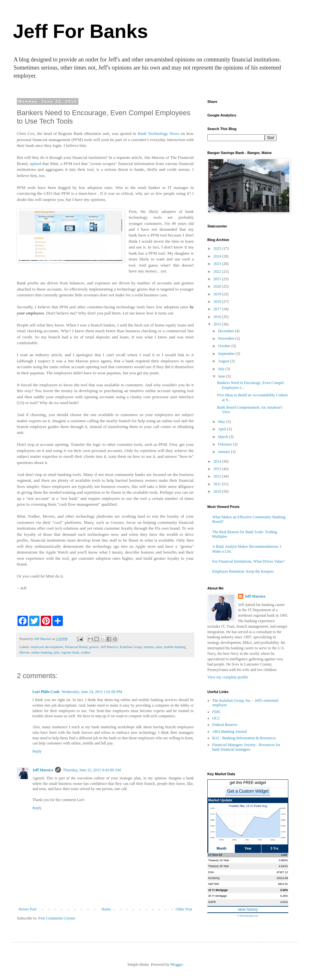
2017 (217, 309)
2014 (217, 461)
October (225, 346)
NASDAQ (214, 878)
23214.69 (282, 878)
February (225, 444)
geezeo (94, 647)
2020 (217, 286)
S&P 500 (213, 884)
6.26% (284, 895)
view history (248, 909)
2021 (217, 279)
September (227, 353)
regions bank (70, 652)
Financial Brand (76, 647)
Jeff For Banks (80, 31)
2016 (217, 316)
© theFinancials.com (247, 916)
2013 (217, 469)
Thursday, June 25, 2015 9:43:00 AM (92, 770)
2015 (217, 324)
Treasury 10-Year (218, 860)
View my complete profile (227, 677)
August (224, 361)
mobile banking (175, 647)
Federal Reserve (224, 724)
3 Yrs (275, 848)
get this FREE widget (248, 782)
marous (149, 647)
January (224, 451)
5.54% (284, 890)
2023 (217, 263)
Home (106, 909)
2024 (217, 256)
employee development (46, 647)
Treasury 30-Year (218, 866)
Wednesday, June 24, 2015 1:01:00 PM (92, 691)
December (226, 331)
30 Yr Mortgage (217, 895)
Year (248, 848)
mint (159, 647)
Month (222, 848)
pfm (56, 652)
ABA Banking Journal (229, 731)
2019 (217, 294)
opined (35, 163)
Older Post (184, 909)
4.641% (283, 866)
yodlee (85, 652)
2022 (217, 271)
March (223, 437)
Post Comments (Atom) (56, 918)
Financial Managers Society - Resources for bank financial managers (246, 747)
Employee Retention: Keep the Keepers (243, 571)
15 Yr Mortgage (218, 890)
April (222, 429)
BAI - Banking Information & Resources (244, 738)
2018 (217, 301)
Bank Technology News (158, 133)
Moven (24, 652)
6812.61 (283, 884)
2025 (217, 248)
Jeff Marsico (109, 647)
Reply (37, 751)
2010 (217, 491)
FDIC (216, 712)
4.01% (284, 902)
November (227, 338)
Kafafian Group (131, 647)
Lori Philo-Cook (46, 691)
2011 (217, 484)
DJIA (211, 872)
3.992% (283, 860)
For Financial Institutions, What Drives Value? (248, 561)
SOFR (212, 902)
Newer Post (27, 909)
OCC (216, 718)
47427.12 (282, 872)
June (222, 376)
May (222, 421)
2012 (217, 476)
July (221, 369)
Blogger (176, 964)
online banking (41, 652)
